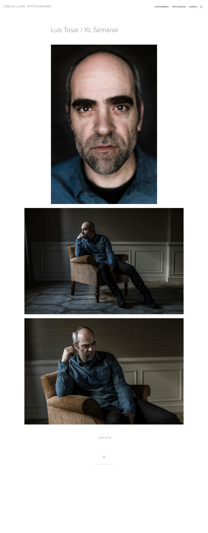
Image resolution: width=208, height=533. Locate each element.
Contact (193, 6)
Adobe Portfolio (108, 464)
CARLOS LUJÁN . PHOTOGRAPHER (27, 6)
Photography (162, 6)
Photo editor (179, 6)
